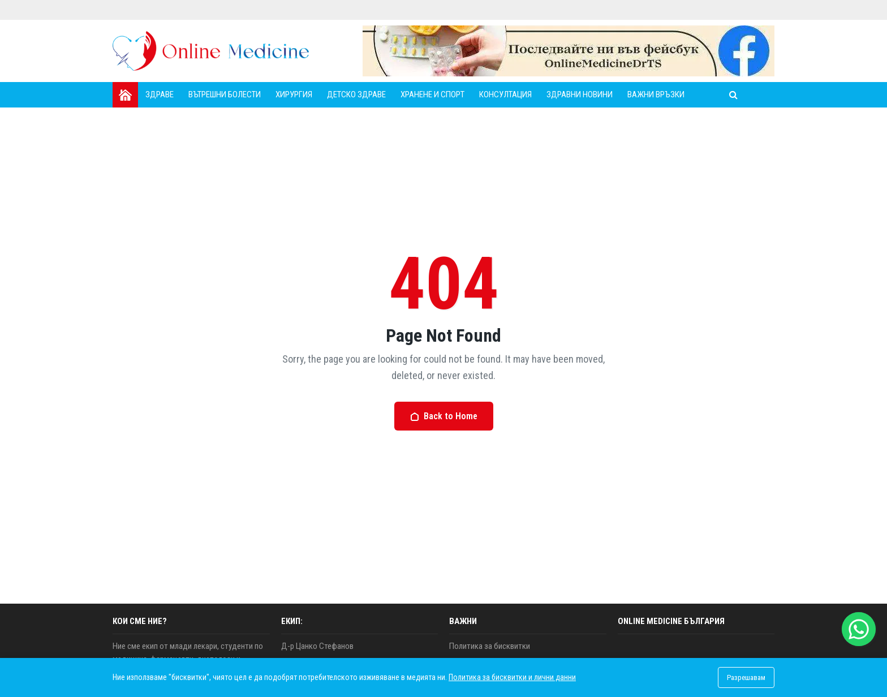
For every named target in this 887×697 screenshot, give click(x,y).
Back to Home (443, 416)
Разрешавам (746, 677)
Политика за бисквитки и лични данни (512, 677)
